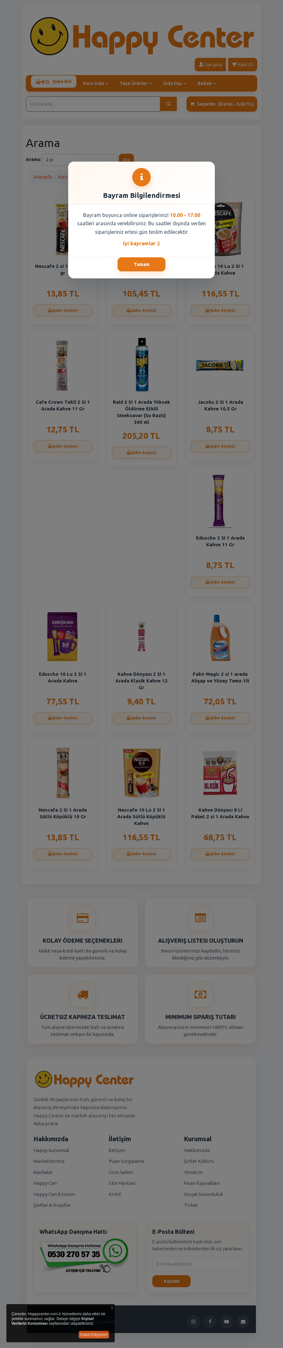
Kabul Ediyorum (93, 1334)
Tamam (141, 264)
